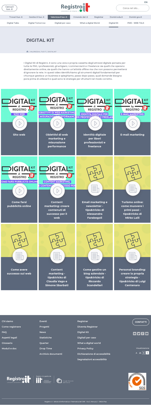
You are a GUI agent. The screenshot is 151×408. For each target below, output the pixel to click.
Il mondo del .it (81, 17)
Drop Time (45, 348)
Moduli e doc (9, 348)
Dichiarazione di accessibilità (93, 354)
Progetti (44, 326)
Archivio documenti (50, 354)
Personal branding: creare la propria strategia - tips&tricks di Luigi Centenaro (132, 277)
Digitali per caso (63, 23)
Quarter (44, 343)
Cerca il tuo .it (9, 8)
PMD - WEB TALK (135, 23)
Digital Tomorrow (37, 23)
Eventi (43, 321)
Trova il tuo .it (15, 17)
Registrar (98, 17)
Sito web (19, 134)
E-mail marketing (132, 134)
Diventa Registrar (87, 326)
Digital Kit (113, 23)
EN (145, 2)
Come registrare (11, 326)
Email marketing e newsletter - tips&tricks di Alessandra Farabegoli (94, 210)
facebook (142, 333)
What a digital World (90, 23)
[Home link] (27, 51)
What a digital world (89, 343)
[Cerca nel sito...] (134, 8)
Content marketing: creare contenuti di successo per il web (56, 210)
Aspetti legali (9, 337)
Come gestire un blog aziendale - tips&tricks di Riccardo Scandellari (94, 277)
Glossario (7, 343)
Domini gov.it (135, 17)
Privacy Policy (85, 348)
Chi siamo (7, 321)
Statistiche (45, 337)
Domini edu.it (116, 17)
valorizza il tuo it (38, 52)
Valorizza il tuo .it (59, 17)
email (134, 333)
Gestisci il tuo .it (36, 17)
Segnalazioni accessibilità (92, 359)
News (42, 332)
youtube (146, 333)
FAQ (4, 332)
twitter (138, 333)
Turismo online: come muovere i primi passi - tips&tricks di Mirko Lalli (132, 210)
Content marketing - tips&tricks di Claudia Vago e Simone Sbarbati (56, 277)
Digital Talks (13, 23)
